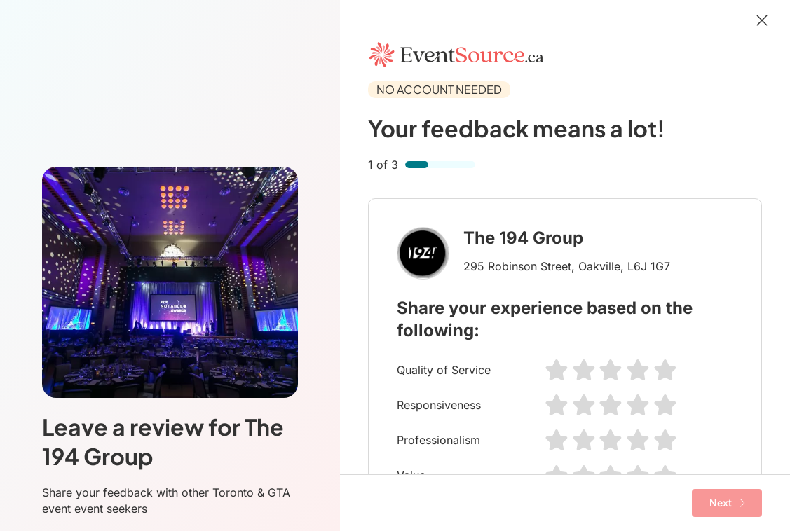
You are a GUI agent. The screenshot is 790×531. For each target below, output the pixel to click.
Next (727, 503)
